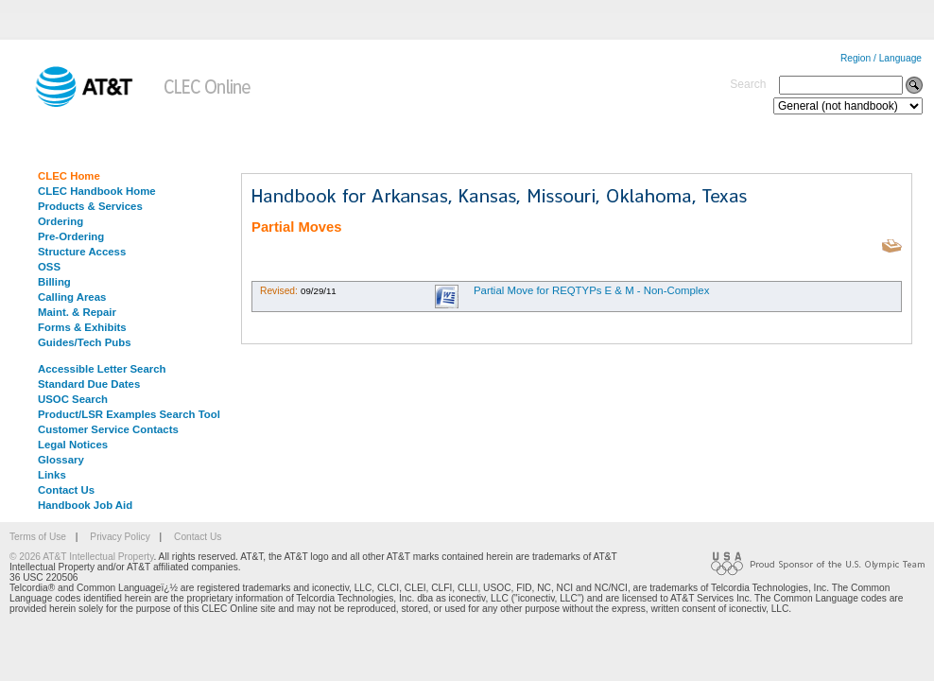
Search (748, 84)
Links (52, 474)
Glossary (61, 459)
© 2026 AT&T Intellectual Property (81, 556)
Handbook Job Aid (85, 505)
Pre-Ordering (71, 236)
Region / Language (881, 58)
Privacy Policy (119, 537)
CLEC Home (69, 176)
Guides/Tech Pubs (84, 342)
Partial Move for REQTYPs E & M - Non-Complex (591, 290)
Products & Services (90, 206)
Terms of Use (37, 537)
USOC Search (73, 399)
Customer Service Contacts (108, 429)
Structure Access (82, 251)
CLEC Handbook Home (97, 191)
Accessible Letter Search (102, 369)
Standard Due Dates (89, 384)
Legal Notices (73, 444)
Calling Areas (72, 297)
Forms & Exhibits (82, 327)
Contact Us (66, 490)
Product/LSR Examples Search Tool (129, 414)
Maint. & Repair (77, 312)
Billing (54, 282)
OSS (49, 266)
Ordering (60, 221)
